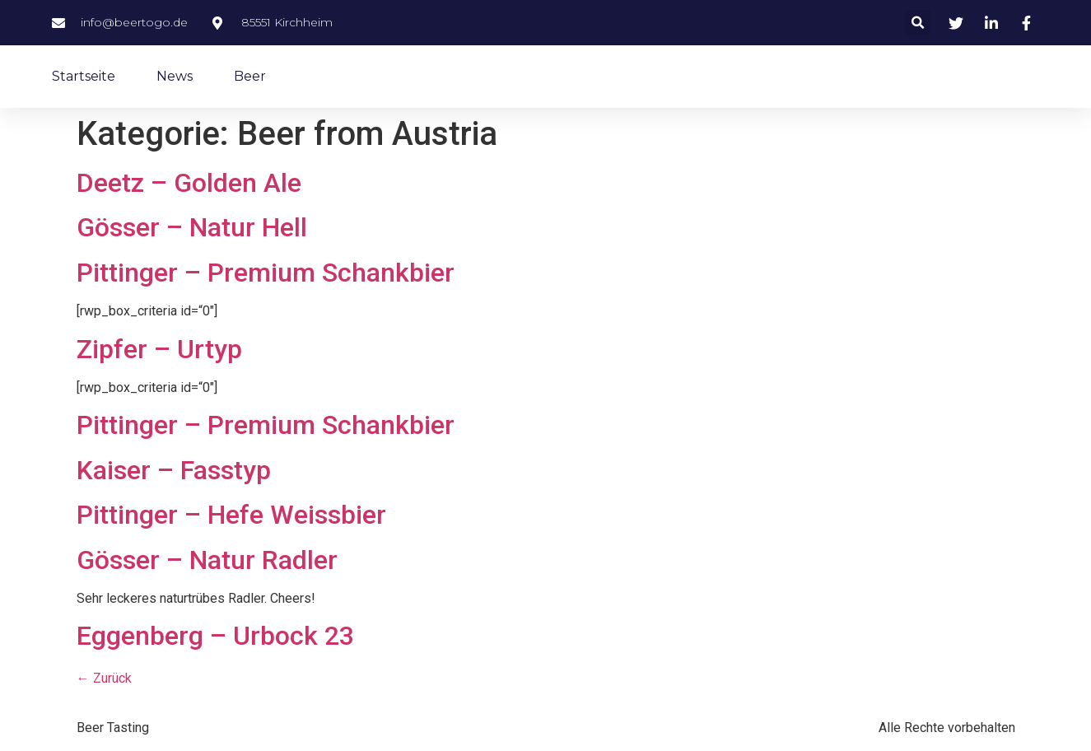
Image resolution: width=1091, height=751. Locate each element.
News (174, 76)
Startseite (83, 76)
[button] (917, 22)
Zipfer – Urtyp (159, 349)
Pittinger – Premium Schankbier (266, 272)
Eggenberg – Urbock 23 (215, 635)
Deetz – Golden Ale (189, 182)
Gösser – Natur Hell (192, 227)
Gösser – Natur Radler (207, 560)
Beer (250, 76)
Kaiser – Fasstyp (174, 470)
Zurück (104, 678)
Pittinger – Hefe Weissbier (231, 514)
